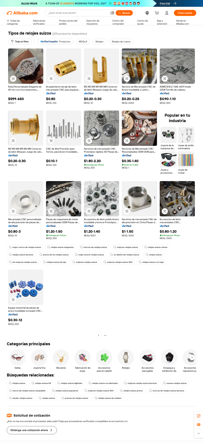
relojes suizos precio (131, 390)
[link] (198, 415)
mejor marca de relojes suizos (25, 247)
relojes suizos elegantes (60, 247)
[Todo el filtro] (19, 41)
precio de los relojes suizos (54, 254)
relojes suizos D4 (41, 383)
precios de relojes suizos (74, 398)
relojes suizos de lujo (54, 262)
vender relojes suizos (20, 398)
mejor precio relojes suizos (89, 254)
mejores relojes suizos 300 (99, 390)
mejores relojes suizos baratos (140, 383)
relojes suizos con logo (151, 262)
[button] (112, 13)
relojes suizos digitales (69, 383)
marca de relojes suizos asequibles (27, 390)
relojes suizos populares (65, 390)
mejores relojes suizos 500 (118, 262)
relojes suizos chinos (155, 247)
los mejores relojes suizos (23, 262)
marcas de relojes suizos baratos (166, 390)
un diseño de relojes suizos (124, 254)
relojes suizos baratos (21, 254)
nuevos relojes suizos (175, 383)
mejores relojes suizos (125, 247)
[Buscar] (124, 13)
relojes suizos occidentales (103, 383)
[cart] (157, 13)
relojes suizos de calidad (108, 398)
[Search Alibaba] (78, 13)
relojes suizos (153, 254)
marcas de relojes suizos (93, 247)
